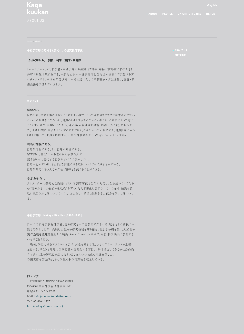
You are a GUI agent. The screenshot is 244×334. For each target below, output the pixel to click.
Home (29, 41)
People (167, 14)
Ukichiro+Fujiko (189, 14)
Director (181, 55)
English (212, 5)
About (152, 14)
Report (211, 14)
